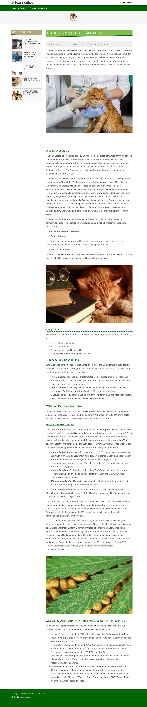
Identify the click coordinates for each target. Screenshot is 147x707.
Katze (84, 44)
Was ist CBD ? (20, 8)
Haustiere (74, 44)
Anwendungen (39, 8)
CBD (50, 44)
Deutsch (128, 3)
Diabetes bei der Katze (99, 44)
